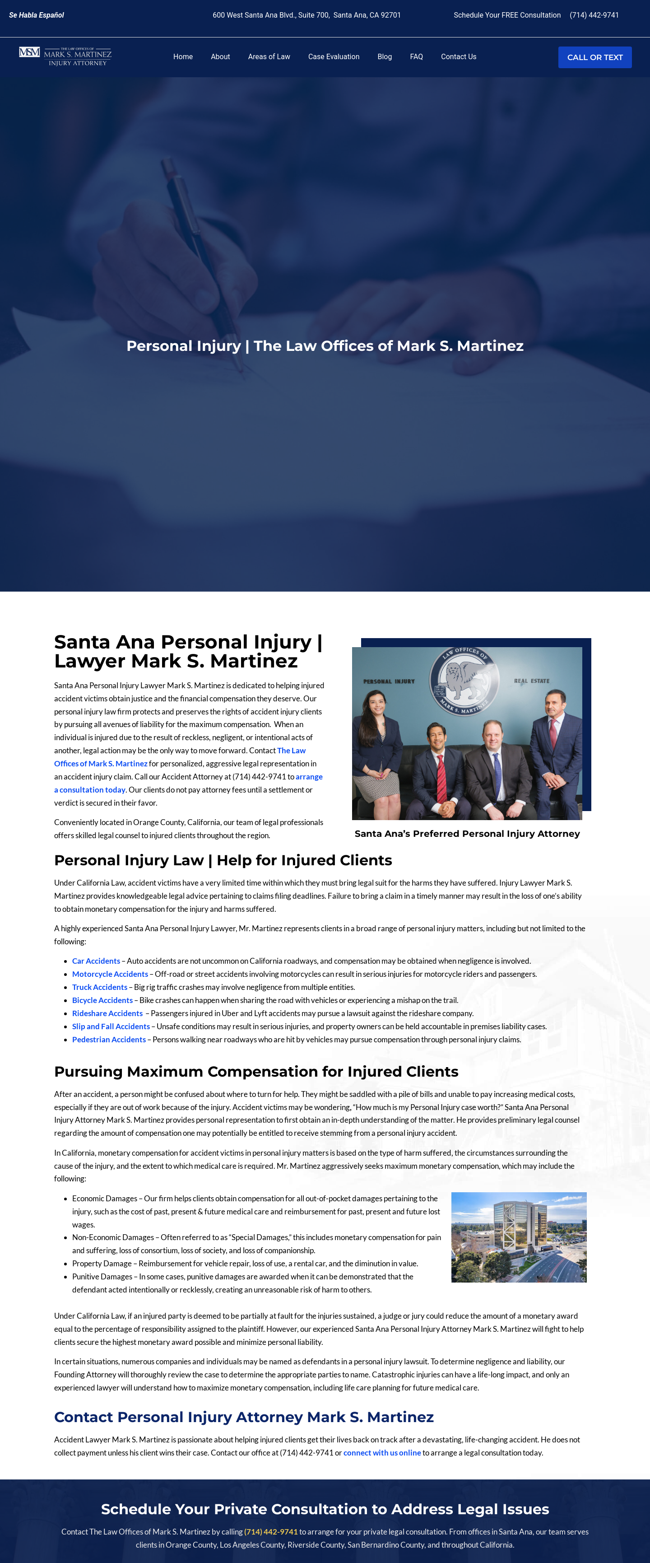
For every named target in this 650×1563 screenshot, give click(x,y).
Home (183, 56)
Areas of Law (269, 56)
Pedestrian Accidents (109, 1039)
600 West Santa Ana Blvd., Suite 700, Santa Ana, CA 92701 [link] (307, 15)
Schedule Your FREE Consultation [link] (509, 15)
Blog (384, 56)
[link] (36, 15)
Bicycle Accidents (103, 1000)
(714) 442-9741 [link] (594, 15)
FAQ (416, 56)
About (220, 56)
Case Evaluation (334, 56)
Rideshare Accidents (108, 1013)
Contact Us (459, 56)
